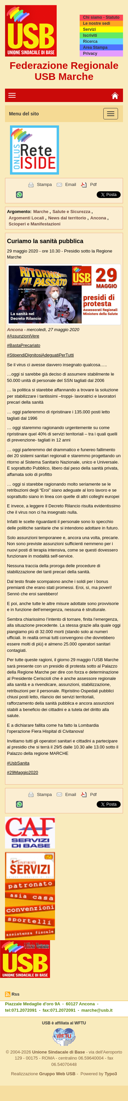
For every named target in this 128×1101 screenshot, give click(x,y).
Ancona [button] (98, 217)
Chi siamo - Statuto (101, 17)
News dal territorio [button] (67, 217)
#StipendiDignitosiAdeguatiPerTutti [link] (40, 355)
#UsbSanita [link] (18, 763)
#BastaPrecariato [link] (23, 345)
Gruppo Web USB (57, 1073)
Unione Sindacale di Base (58, 1052)
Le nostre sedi (96, 23)
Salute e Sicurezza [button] (71, 211)
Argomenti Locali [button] (27, 217)
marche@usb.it (97, 1010)
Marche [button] (41, 211)
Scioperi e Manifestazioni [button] (34, 223)
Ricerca (90, 41)
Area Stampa (95, 47)
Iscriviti (90, 35)
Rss (16, 994)
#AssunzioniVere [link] (23, 335)
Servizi (89, 29)
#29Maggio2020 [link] (22, 772)
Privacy (90, 53)
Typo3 (111, 1073)
